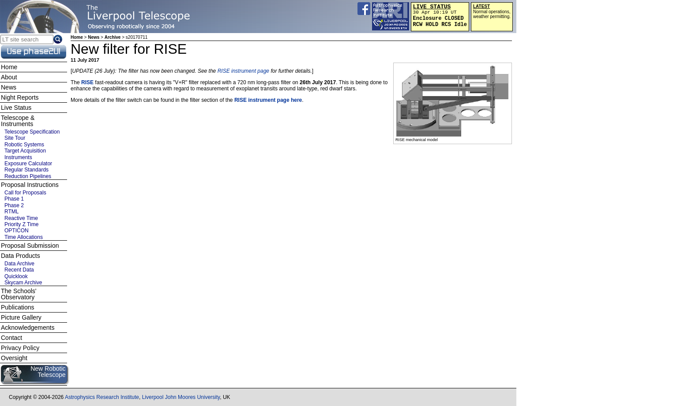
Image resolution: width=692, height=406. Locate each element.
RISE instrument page (243, 71)
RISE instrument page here (268, 100)
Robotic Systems (24, 145)
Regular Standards (26, 170)
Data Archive (19, 264)
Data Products (20, 255)
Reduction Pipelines (27, 176)
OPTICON (16, 230)
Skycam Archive (23, 282)
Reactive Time (21, 218)
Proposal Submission (30, 245)
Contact (11, 337)
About (9, 77)
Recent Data (19, 270)
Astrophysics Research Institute (102, 397)
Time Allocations (23, 237)
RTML (11, 212)
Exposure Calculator (28, 163)
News (93, 37)
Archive (113, 37)
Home (77, 37)
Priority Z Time (21, 224)
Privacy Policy (20, 347)
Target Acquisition (25, 151)
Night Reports (20, 97)
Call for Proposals (25, 193)
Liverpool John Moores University (181, 397)
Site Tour (14, 138)
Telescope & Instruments (17, 120)
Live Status (16, 107)
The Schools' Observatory (19, 294)
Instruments (18, 157)
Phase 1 (14, 199)
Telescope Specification (32, 132)
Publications (17, 307)
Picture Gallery (21, 317)
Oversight (14, 357)
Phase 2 (14, 205)
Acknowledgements (27, 327)
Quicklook (16, 276)
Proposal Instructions (30, 184)
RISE (87, 82)
